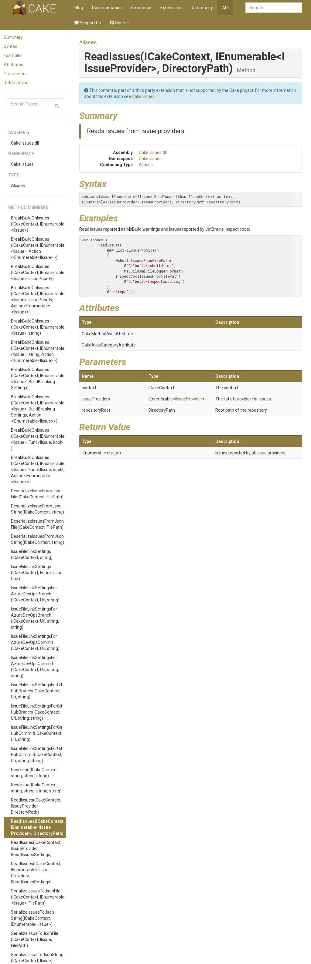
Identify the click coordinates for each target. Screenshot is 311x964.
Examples (13, 55)
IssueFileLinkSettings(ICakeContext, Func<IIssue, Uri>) (37, 572)
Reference (141, 7)
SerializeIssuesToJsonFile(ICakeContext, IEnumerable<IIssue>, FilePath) (37, 897)
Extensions (170, 7)
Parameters (15, 73)
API (225, 7)
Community (201, 7)
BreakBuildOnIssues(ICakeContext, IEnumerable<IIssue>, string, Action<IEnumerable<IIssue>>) (37, 351)
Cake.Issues (22, 164)
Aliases (18, 185)
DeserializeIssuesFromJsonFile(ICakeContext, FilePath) (37, 524)
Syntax (10, 46)
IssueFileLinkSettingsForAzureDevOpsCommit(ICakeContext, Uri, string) (35, 642)
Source (119, 22)
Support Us (87, 22)
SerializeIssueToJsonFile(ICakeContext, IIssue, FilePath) (34, 939)
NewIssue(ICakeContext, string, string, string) (34, 772)
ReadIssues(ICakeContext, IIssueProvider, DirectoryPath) (36, 806)
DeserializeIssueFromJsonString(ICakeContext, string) (37, 509)
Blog (78, 7)
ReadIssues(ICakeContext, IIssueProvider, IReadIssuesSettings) (36, 848)
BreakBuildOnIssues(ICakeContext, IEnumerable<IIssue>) (37, 224)
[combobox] (273, 7)
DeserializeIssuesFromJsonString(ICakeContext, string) (37, 539)
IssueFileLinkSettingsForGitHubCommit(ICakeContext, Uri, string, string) (36, 754)
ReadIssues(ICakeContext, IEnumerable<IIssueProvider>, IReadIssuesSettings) (36, 872)
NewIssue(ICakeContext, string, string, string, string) (36, 787)
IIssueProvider (188, 399)
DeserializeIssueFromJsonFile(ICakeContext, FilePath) (37, 493)
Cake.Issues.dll (25, 143)
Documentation (107, 7)
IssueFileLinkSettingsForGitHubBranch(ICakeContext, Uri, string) (36, 690)
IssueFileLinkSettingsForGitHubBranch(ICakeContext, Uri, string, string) (36, 712)
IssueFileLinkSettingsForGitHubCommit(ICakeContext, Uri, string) (36, 733)
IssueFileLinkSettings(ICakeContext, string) (32, 554)
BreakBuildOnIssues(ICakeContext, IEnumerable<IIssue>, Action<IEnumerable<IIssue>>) (37, 248)
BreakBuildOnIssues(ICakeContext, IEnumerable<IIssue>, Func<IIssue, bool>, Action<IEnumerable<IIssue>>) (37, 469)
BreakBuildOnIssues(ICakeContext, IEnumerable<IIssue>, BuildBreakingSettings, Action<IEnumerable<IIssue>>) (37, 408)
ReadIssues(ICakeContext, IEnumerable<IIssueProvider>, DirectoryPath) (38, 827)
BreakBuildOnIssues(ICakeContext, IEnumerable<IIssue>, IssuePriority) (37, 272)
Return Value (16, 82)
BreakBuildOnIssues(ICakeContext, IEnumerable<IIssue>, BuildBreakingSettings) (37, 378)
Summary (13, 37)
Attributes (13, 64)
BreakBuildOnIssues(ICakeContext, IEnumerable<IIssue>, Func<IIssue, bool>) (37, 439)
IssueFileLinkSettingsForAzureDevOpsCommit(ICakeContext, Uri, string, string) (35, 666)
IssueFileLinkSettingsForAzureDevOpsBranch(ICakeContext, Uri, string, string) (35, 618)
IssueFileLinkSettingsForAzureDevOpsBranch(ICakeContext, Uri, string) (35, 593)
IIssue (113, 452)
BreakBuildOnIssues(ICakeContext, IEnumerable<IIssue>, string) (37, 327)
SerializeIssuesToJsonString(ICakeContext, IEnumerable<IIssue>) (32, 918)
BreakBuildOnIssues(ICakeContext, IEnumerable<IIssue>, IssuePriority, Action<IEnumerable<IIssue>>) (37, 299)
